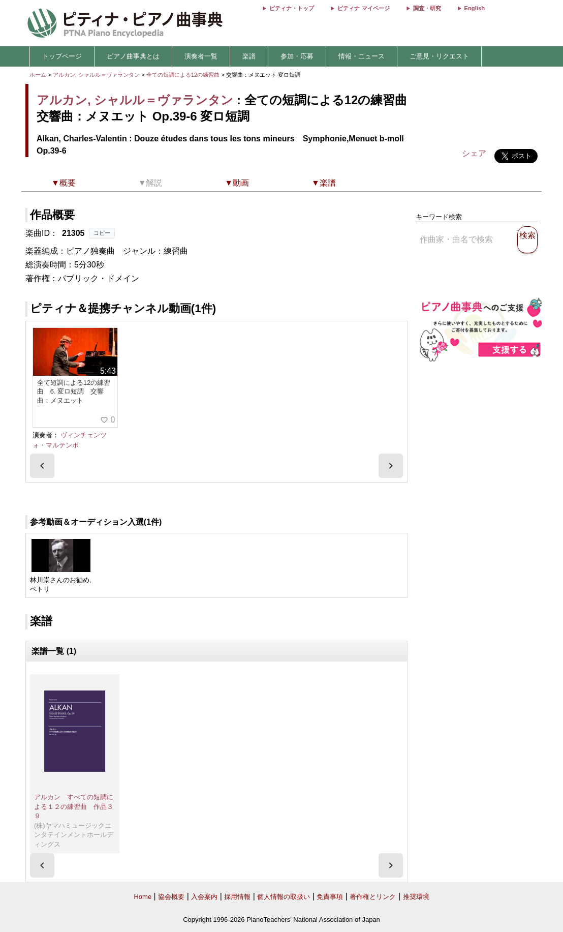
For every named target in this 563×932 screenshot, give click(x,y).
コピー (101, 233)
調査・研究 (427, 8)
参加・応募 (297, 56)
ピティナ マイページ (363, 8)
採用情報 (237, 896)
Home (142, 896)
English (474, 8)
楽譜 (249, 56)
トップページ (62, 56)
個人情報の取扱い (283, 896)
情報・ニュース (361, 56)
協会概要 (171, 896)
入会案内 (204, 896)
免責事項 (330, 896)
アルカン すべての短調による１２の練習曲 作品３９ (73, 806)
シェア (474, 153)
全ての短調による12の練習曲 (184, 75)
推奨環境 (416, 896)
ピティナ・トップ (291, 8)
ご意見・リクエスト (439, 56)
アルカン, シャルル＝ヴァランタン (96, 75)
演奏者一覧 (200, 56)
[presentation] (42, 466)
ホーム (37, 75)
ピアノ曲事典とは (133, 56)
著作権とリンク (373, 896)
